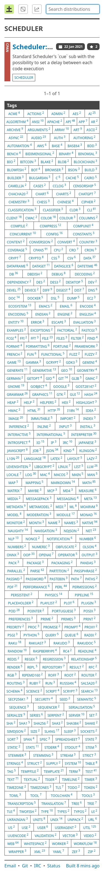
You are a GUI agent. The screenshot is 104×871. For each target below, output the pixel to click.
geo (66, 370)
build (91, 169)
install (87, 426)
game (14, 362)
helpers (48, 402)
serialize (16, 715)
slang (51, 731)
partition (59, 570)
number (87, 538)
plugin (88, 602)
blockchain (85, 161)
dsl (55, 298)
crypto (36, 258)
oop (29, 554)
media (14, 498)
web (12, 843)
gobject (39, 386)
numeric (40, 546)
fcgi (11, 338)
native (89, 522)
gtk (61, 394)
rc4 (67, 651)
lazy (92, 458)
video (90, 835)
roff (53, 675)
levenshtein (18, 466)
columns (88, 217)
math (89, 482)
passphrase (85, 570)
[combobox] (73, 9)
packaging (61, 562)
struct (34, 763)
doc (14, 298)
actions (35, 113)
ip (53, 442)
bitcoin (28, 161)
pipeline (84, 594)
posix (89, 610)
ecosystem (19, 306)
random (17, 651)
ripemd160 (32, 675)
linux (64, 466)
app (83, 121)
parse (37, 570)
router (89, 675)
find (92, 338)
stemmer (17, 755)
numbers (16, 546)
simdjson (16, 731)
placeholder (21, 602)
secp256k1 (18, 699)
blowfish (16, 169)
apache (54, 121)
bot (35, 169)
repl (32, 667)
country (88, 242)
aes (77, 113)
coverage (17, 250)
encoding (18, 314)
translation (53, 803)
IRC (37, 866)
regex (31, 659)
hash (90, 394)
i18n (73, 410)
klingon (88, 450)
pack (14, 562)
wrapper (17, 851)
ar (94, 121)
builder (15, 177)
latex (56, 458)
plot (69, 602)
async (16, 137)
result (77, 667)
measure (88, 490)
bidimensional (40, 153)
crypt (15, 258)
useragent (65, 827)
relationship (84, 659)
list (78, 466)
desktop (74, 282)
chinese (65, 201)
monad (88, 514)
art (77, 129)
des (40, 282)
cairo (90, 177)
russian (68, 683)
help (29, 402)
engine (64, 314)
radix (90, 635)
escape (59, 322)
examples (16, 330)
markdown (63, 482)
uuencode (18, 835)
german (15, 378)
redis (13, 659)
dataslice (63, 266)
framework (86, 346)
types (63, 811)
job (37, 450)
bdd (92, 145)
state (91, 739)
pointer (35, 610)
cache (72, 177)
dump (73, 298)
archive (15, 129)
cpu (58, 250)
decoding (85, 274)
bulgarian (39, 177)
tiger (51, 779)
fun (31, 354)
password (36, 578)
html (33, 410)
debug (58, 274)
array (62, 129)
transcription (21, 803)
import (67, 418)
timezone (16, 787)
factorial (67, 330)
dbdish (34, 274)
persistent (21, 594)
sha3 (57, 723)
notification (59, 538)
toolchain (61, 795)
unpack (75, 819)
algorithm (17, 121)
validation (45, 835)
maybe (34, 490)
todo (74, 787)
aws (42, 145)
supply (53, 763)
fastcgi (89, 330)
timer (91, 779)
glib (77, 378)
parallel (16, 570)
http (54, 410)
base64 (75, 145)
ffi (23, 338)
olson (90, 546)
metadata (16, 506)
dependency (19, 282)
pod (14, 610)
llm (92, 466)
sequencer (49, 707)
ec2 (91, 298)
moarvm (89, 506)
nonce (33, 538)
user (42, 827)
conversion (41, 242)
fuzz (74, 354)
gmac (91, 378)
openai (46, 554)
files (61, 338)
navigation (45, 530)
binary (66, 153)
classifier (53, 209)
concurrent (23, 233)
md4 (68, 490)
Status (53, 866)
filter (77, 338)
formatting (37, 346)
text (13, 779)
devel (14, 290)
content (16, 242)
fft (35, 338)
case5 (40, 185)
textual (32, 779)
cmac (31, 217)
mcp (52, 490)
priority (15, 627)
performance (36, 586)
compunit (83, 225)
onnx (13, 554)
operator (67, 554)
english (87, 314)
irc (67, 442)
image (16, 418)
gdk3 (71, 362)
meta (90, 498)
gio (50, 378)
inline (44, 426)
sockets (88, 731)
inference (19, 426)
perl (61, 586)
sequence (19, 707)
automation (19, 145)
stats (32, 747)
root (70, 675)
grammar (17, 394)
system (73, 763)
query (52, 635)
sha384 (74, 723)
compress (50, 225)
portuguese (64, 610)
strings (15, 763)
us (11, 827)
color (48, 217)
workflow (85, 843)
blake (47, 161)
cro (73, 250)
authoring (84, 137)
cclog (59, 185)
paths (91, 578)
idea (91, 410)
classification (22, 209)
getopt (34, 378)
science (34, 691)
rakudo (62, 643)
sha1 (24, 723)
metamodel (40, 506)
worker (60, 843)
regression (54, 659)
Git (25, 866)
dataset (41, 266)
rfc (93, 667)
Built (83, 866)
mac (45, 474)
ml (73, 506)
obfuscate (66, 546)
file (47, 338)
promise (51, 627)
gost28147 (86, 386)
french (14, 354)
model (14, 514)
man (92, 474)
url (92, 819)
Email (10, 866)
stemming (43, 755)
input (65, 426)
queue (71, 635)
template (54, 771)
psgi (12, 635)
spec (45, 739)
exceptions (42, 330)
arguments (38, 129)
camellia (17, 185)
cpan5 (40, 250)
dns (92, 290)
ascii (91, 129)
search (89, 691)
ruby (34, 683)
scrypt (70, 691)
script (52, 691)
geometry (87, 370)
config (54, 233)
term (74, 771)
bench (14, 153)
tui (11, 811)
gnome (16, 386)
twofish (28, 811)
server (77, 715)
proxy (91, 627)
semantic (86, 699)
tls (59, 787)
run (50, 683)
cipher (89, 201)
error (37, 322)
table (91, 763)
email (66, 306)
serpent (55, 715)
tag (11, 771)
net (91, 530)
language (35, 458)
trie (92, 803)
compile (19, 225)
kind (69, 450)
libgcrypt (44, 466)
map (13, 482)
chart (42, 193)
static (13, 747)
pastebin (58, 578)
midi (60, 506)
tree (77, 803)
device (32, 290)
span (29, 739)
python (31, 635)
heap (12, 402)
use (26, 827)
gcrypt (53, 362)
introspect (19, 442)
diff (47, 290)
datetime (87, 266)
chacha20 (18, 193)
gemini (89, 362)
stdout (72, 747)
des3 (55, 282)
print (89, 619)
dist (79, 290)
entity (16, 322)
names (71, 522)
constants (83, 233)
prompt (72, 627)
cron (90, 250)
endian (42, 314)
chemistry (19, 201)
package (35, 562)
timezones (40, 787)
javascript (17, 450)
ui (94, 811)
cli (91, 209)
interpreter (84, 434)
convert (66, 242)
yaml (58, 851)
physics (53, 594)
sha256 (41, 723)
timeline (70, 779)
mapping (34, 482)
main (77, 474)
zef (76, 851)
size (35, 731)
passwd (14, 578)
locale (14, 474)
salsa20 (89, 683)
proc (33, 627)
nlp (13, 538)
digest (63, 290)
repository (53, 667)
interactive (19, 434)
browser (54, 169)
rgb (11, 675)
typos (80, 811)
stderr (51, 747)
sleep (69, 731)
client (14, 217)
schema (14, 691)
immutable (41, 418)
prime (47, 619)
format (14, 346)
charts (63, 193)
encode (88, 306)
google (61, 386)
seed (65, 699)
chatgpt (87, 193)
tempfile (30, 771)
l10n (13, 458)
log (30, 474)
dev (92, 282)
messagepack (39, 498)
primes (68, 619)
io (40, 442)
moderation (39, 514)
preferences (21, 619)
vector (70, 835)
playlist (48, 602)
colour (67, 217)
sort (12, 739)
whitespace (35, 843)
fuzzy (91, 354)
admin (58, 113)
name (54, 522)
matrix (14, 490)
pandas (87, 562)
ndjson (71, 530)
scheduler (23, 77)
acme (14, 113)
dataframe (17, 266)
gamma (33, 362)
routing (15, 683)
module (66, 514)
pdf (12, 586)
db (13, 274)
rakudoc (86, 643)
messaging (67, 498)
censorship (84, 185)
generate (17, 370)
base (57, 145)
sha (10, 723)
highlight (86, 402)
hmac (14, 410)
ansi (38, 121)
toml (15, 795)
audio (38, 137)
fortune (62, 346)
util (89, 827)
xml (39, 851)
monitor (16, 522)
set (93, 715)
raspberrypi (45, 651)
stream (68, 755)
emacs (45, 306)
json (52, 450)
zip (91, 851)
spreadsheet (67, 739)
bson (74, 169)
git (63, 378)
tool (35, 795)
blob (63, 161)
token (90, 787)
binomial (87, 153)
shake (91, 723)
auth (59, 137)
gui (75, 394)
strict (89, 755)
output (89, 554)
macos (61, 474)
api (70, 121)
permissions (84, 586)
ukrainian (17, 819)
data (89, 258)
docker (35, 298)
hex (66, 402)
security (43, 699)
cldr (75, 209)
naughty (18, 530)
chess (43, 201)
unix (56, 819)
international (51, 434)
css (55, 258)
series (36, 715)
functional (53, 354)
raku (14, 643)
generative (44, 370)
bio (11, 161)
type (47, 811)
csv (71, 258)
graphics (42, 394)
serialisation (82, 707)
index (89, 418)
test (91, 771)
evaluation (84, 322)
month (36, 522)
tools (88, 795)
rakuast (37, 643)
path (76, 578)
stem (91, 747)
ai (92, 113)
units (39, 819)
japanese (87, 442)
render (14, 667)
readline (87, 651)
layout (74, 458)
